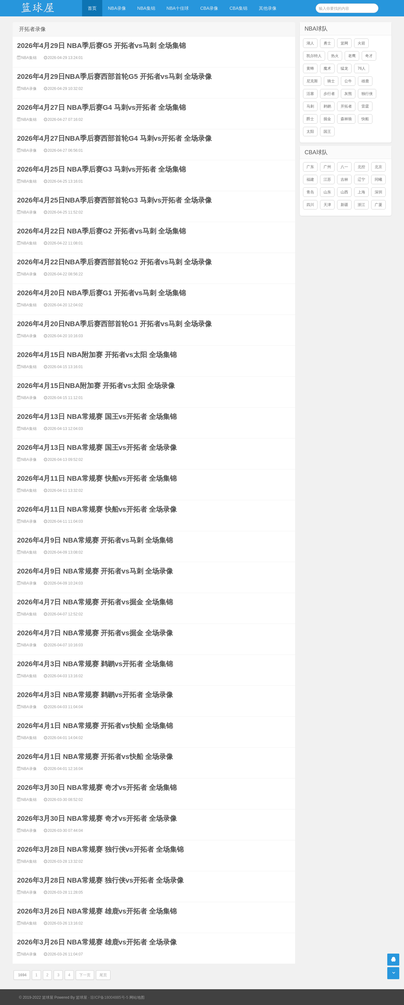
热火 (335, 56)
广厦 (378, 205)
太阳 (310, 131)
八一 (344, 167)
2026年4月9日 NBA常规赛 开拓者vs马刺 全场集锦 (95, 540)
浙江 (361, 205)
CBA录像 (209, 8)
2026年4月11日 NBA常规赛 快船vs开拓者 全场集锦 (97, 478)
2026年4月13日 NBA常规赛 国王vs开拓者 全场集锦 (97, 416)
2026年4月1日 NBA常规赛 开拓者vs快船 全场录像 (95, 757)
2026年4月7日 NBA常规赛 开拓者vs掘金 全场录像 (95, 633)
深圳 (378, 192)
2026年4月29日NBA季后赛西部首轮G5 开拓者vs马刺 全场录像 (114, 76)
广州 (327, 167)
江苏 (327, 179)
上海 (361, 192)
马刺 (310, 106)
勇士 (327, 43)
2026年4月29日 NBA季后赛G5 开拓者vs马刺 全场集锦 (101, 46)
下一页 (85, 975)
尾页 (103, 975)
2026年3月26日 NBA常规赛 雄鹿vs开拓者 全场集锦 (97, 911)
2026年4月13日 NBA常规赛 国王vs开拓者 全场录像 (97, 447)
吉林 (344, 179)
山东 (327, 192)
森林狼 (346, 119)
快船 (365, 119)
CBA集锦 (238, 8)
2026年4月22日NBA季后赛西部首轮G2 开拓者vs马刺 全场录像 (114, 262)
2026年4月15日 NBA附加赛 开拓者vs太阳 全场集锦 (97, 355)
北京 (378, 167)
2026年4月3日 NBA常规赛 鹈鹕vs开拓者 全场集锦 (95, 664)
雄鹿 (365, 81)
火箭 (361, 43)
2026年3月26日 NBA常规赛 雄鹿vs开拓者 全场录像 (97, 942)
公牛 (348, 81)
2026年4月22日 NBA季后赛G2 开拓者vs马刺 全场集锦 (101, 231)
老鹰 (352, 56)
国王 (327, 131)
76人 (361, 68)
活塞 (310, 93)
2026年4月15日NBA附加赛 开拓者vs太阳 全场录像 (96, 386)
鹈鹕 (327, 106)
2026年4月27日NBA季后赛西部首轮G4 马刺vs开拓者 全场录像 (114, 138)
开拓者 (346, 106)
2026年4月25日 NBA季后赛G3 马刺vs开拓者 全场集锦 (101, 169)
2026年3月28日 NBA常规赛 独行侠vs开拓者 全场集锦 (100, 849)
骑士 (331, 81)
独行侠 (367, 93)
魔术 (327, 68)
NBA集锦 (146, 8)
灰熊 (348, 93)
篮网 (344, 43)
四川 (310, 205)
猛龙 (344, 68)
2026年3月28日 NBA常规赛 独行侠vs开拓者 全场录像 (100, 880)
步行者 (329, 93)
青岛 (310, 192)
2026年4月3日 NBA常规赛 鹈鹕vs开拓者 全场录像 (95, 695)
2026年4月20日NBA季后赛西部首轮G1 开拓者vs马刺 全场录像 (114, 324)
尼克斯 (312, 81)
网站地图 (137, 997)
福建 (310, 179)
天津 (327, 205)
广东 (310, 167)
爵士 (310, 119)
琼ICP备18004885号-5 (109, 997)
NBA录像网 (44, 8)
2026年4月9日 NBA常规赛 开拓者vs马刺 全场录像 (95, 571)
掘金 (327, 119)
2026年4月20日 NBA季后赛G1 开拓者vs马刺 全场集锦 (101, 293)
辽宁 (361, 179)
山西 (344, 192)
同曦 (378, 179)
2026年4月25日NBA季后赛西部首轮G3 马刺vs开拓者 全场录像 (114, 200)
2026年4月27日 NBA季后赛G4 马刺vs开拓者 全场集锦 (101, 107)
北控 (361, 167)
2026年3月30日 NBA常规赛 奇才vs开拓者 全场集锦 (97, 787)
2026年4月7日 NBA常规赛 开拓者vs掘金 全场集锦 (95, 602)
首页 (92, 8)
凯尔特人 (314, 56)
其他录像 (267, 8)
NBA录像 (117, 8)
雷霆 (365, 106)
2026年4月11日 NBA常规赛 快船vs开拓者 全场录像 (97, 509)
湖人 (310, 43)
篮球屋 (81, 997)
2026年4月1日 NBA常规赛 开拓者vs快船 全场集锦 (95, 726)
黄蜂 (310, 68)
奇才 (369, 56)
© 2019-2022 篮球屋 (36, 997)
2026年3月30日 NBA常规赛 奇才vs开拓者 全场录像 (97, 818)
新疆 (344, 205)
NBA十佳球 (178, 8)
